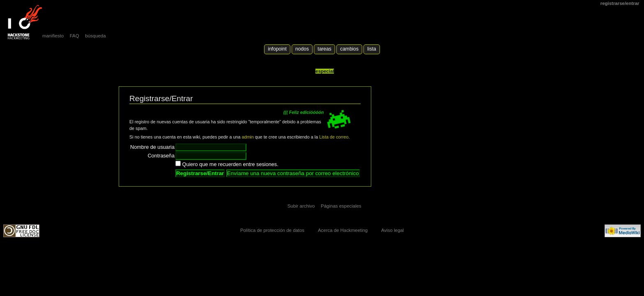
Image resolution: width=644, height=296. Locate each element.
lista (371, 49)
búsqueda (95, 35)
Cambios (349, 49)
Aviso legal (392, 230)
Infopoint (277, 49)
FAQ (74, 35)
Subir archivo (301, 206)
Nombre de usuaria (152, 147)
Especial (324, 71)
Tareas (324, 49)
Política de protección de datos (272, 230)
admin (247, 136)
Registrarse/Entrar (619, 3)
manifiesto (53, 35)
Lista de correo (333, 136)
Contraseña (161, 156)
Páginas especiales (341, 206)
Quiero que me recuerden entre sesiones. (230, 164)
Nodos (302, 49)
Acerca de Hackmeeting (343, 230)
